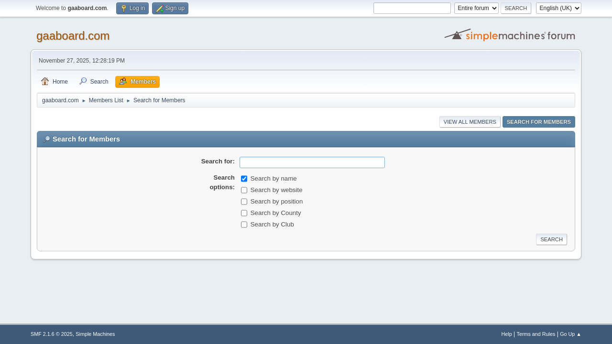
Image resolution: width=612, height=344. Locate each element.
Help (507, 334)
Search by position (277, 201)
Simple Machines (95, 334)
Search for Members (539, 122)
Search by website (277, 190)
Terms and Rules (536, 334)
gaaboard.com (72, 35)
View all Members (470, 122)
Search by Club (272, 224)
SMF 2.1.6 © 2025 (52, 334)
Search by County (276, 212)
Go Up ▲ (570, 334)
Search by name (274, 178)
